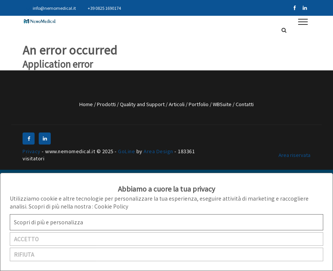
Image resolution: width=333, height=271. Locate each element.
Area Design (158, 151)
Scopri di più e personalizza (48, 222)
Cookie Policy (111, 206)
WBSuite (223, 104)
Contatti (245, 104)
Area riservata (294, 154)
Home (86, 104)
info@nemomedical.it (51, 8)
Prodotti (107, 104)
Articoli (177, 104)
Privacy (32, 151)
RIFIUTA (24, 254)
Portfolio (199, 104)
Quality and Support (143, 104)
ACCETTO (26, 239)
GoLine (126, 151)
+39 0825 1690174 (101, 8)
